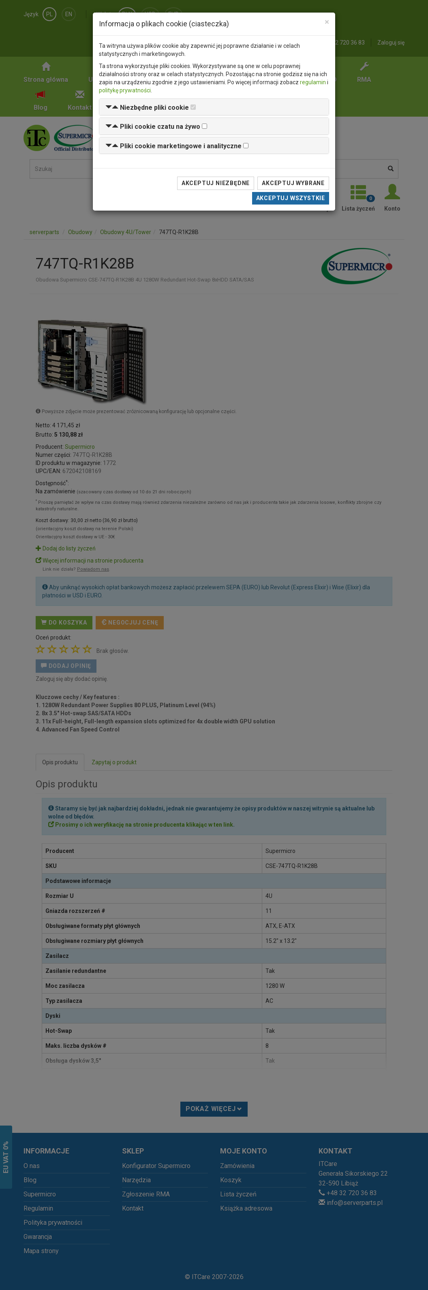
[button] (147, 107)
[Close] (327, 22)
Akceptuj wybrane (293, 183)
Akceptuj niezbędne (216, 183)
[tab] (214, 107)
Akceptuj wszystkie (290, 198)
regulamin (313, 82)
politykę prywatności (125, 90)
